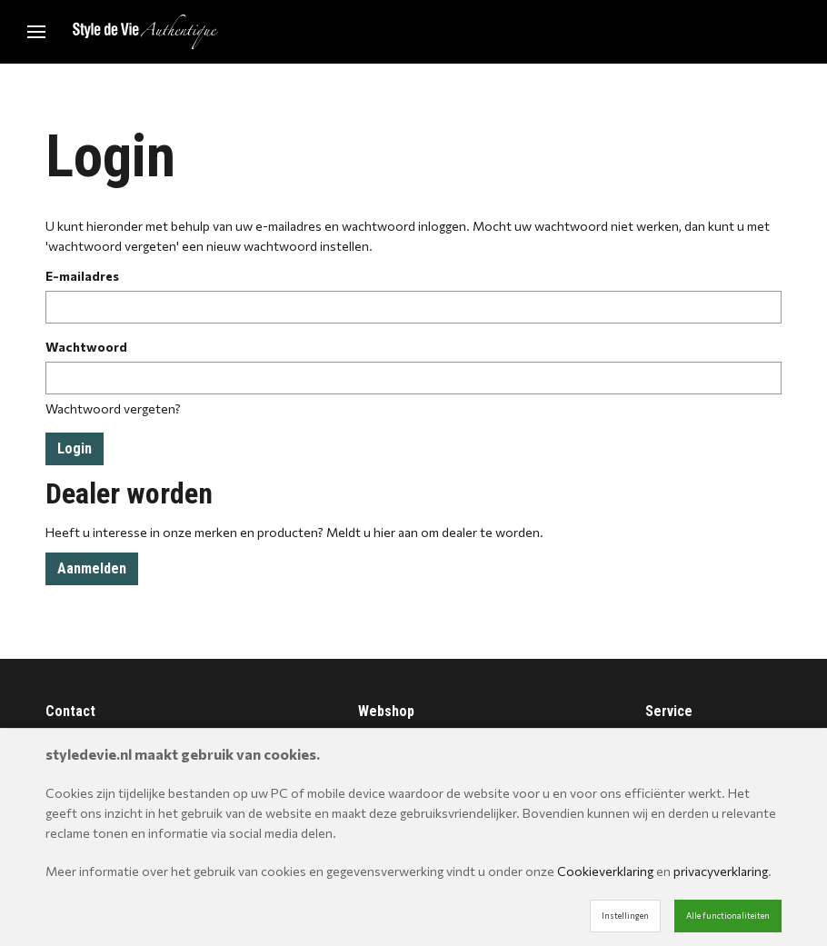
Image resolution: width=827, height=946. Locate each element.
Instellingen (625, 916)
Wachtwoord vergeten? (113, 408)
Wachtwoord (86, 346)
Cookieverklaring (605, 871)
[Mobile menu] (36, 32)
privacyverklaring (720, 871)
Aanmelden (91, 568)
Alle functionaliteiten (728, 916)
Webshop (386, 711)
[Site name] (145, 32)
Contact (70, 711)
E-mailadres (82, 276)
